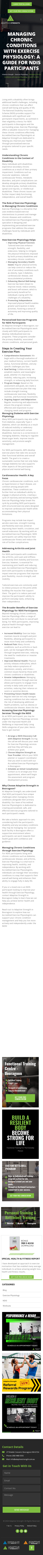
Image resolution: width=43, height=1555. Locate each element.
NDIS (5, 1301)
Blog (5, 1290)
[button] (41, 19)
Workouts (7, 1306)
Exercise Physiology (11, 1295)
